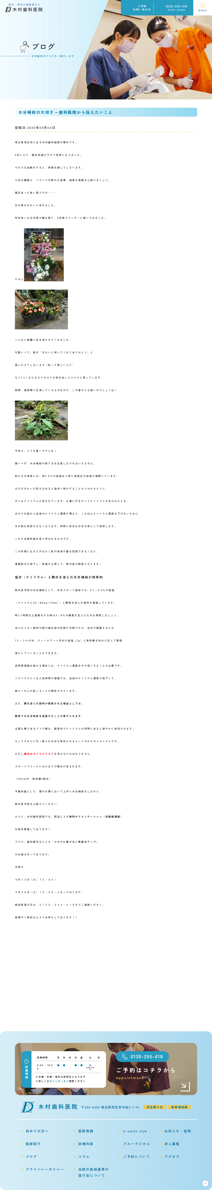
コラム (84, 1156)
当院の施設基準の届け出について (93, 1172)
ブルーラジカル (136, 1143)
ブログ (31, 1156)
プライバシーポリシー (45, 1169)
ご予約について (136, 1156)
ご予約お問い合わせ (142, 7)
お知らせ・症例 (177, 1131)
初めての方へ (37, 1131)
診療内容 (86, 1143)
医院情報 (86, 1131)
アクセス (172, 1156)
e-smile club (135, 1131)
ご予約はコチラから (153, 1073)
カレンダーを (58, 1081)
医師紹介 (33, 1143)
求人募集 (172, 1143)
